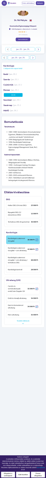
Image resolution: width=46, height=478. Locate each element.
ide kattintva (41, 467)
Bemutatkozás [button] (23, 39)
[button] (4, 3)
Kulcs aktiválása (28, 3)
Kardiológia (8, 65)
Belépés (40, 3)
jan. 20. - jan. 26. (23, 49)
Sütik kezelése (23, 474)
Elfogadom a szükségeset (8, 475)
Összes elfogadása (38, 475)
